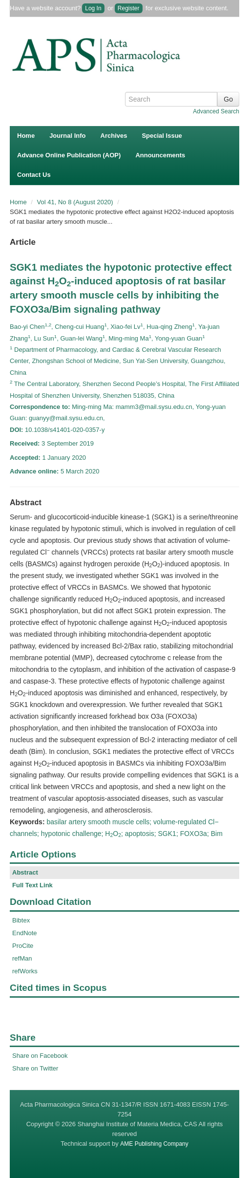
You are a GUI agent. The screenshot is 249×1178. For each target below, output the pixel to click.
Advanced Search (216, 111)
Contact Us (34, 174)
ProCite (22, 945)
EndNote (24, 933)
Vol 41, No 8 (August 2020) (76, 202)
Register (129, 8)
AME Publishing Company (154, 1143)
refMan (22, 958)
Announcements (160, 155)
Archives (114, 135)
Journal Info (67, 135)
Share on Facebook (39, 1055)
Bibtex (21, 920)
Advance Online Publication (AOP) (69, 155)
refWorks (25, 971)
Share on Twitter (35, 1068)
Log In (93, 8)
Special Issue (162, 135)
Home (26, 135)
